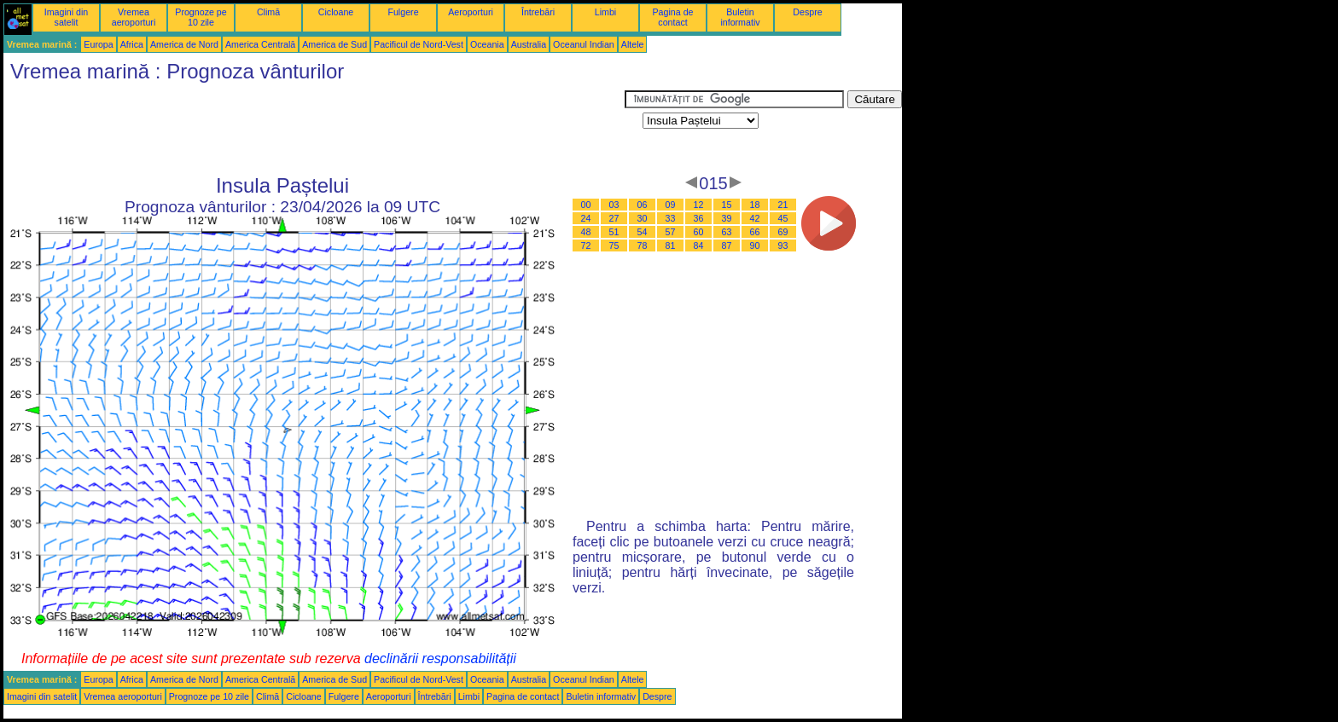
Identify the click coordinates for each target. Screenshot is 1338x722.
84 (699, 245)
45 (783, 218)
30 (642, 218)
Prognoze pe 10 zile (200, 17)
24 (586, 218)
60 (699, 232)
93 (783, 245)
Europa (98, 44)
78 (642, 245)
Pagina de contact (673, 17)
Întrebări (538, 12)
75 (614, 245)
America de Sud (334, 44)
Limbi (605, 12)
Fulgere (402, 12)
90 (755, 245)
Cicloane (335, 12)
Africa (131, 44)
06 (642, 204)
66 (755, 232)
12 (699, 204)
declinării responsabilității (440, 658)
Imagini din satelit (66, 17)
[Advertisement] (314, 128)
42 (755, 218)
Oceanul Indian (583, 44)
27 (614, 218)
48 (586, 232)
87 (727, 245)
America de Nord (184, 44)
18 (755, 204)
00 (586, 204)
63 (727, 232)
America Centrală (260, 44)
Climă (268, 12)
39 (727, 218)
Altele (632, 44)
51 (614, 232)
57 (671, 232)
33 (671, 218)
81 (671, 245)
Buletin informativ (739, 17)
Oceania (487, 44)
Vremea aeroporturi (134, 17)
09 (671, 204)
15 (727, 204)
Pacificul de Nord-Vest (418, 44)
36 (699, 218)
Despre (807, 12)
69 (783, 232)
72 (586, 245)
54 (642, 232)
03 (614, 204)
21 (783, 204)
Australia (528, 44)
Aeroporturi (470, 12)
